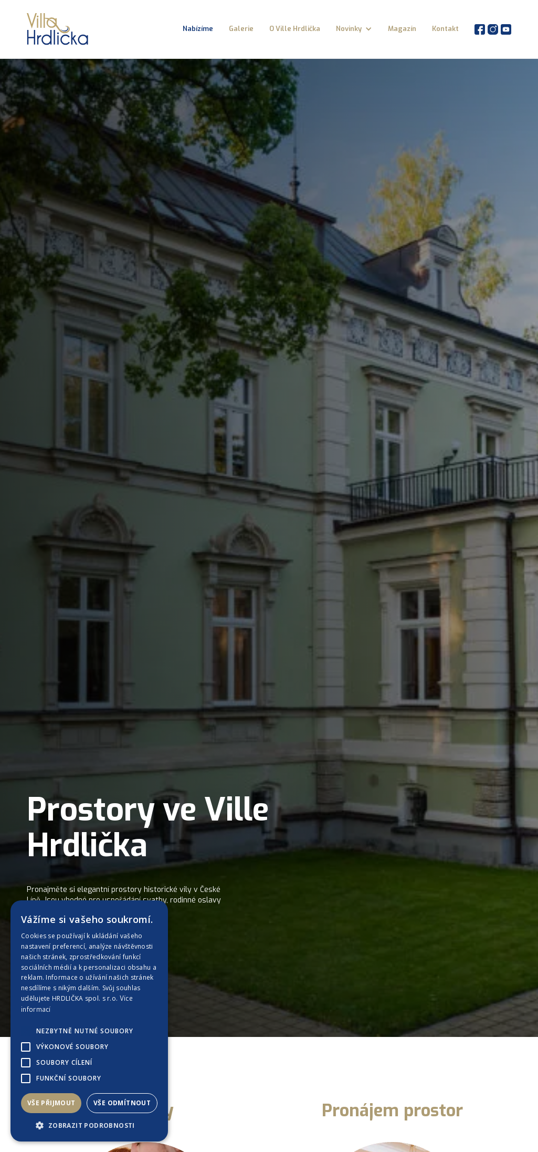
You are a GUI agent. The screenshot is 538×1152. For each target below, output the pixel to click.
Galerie (241, 28)
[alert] (89, 1020)
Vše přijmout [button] (51, 1102)
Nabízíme (198, 28)
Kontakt (445, 28)
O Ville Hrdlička (294, 28)
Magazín (402, 28)
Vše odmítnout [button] (122, 1102)
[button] (354, 29)
